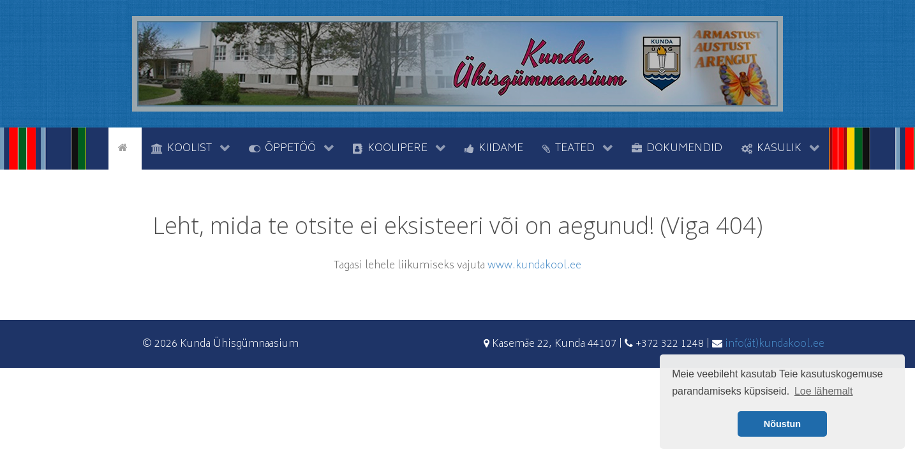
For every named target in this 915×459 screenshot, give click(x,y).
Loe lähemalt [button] (823, 391)
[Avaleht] (125, 147)
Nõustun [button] (782, 424)
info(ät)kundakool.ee (774, 344)
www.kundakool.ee (534, 266)
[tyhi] (97, 147)
